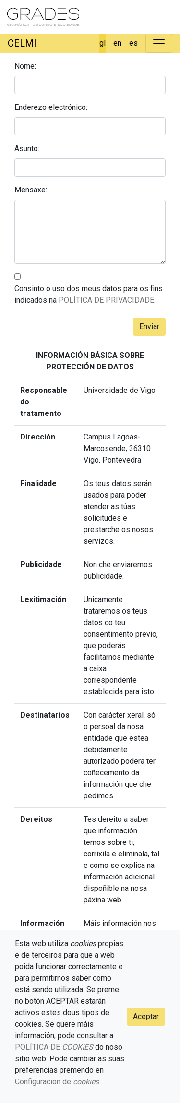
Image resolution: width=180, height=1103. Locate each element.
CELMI (22, 43)
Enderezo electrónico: (50, 107)
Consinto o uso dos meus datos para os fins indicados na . (88, 294)
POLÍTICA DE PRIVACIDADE (106, 300)
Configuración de (57, 1081)
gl (102, 42)
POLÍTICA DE (54, 1047)
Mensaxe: (30, 189)
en (117, 42)
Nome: (25, 66)
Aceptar (146, 1016)
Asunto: (26, 148)
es (133, 42)
